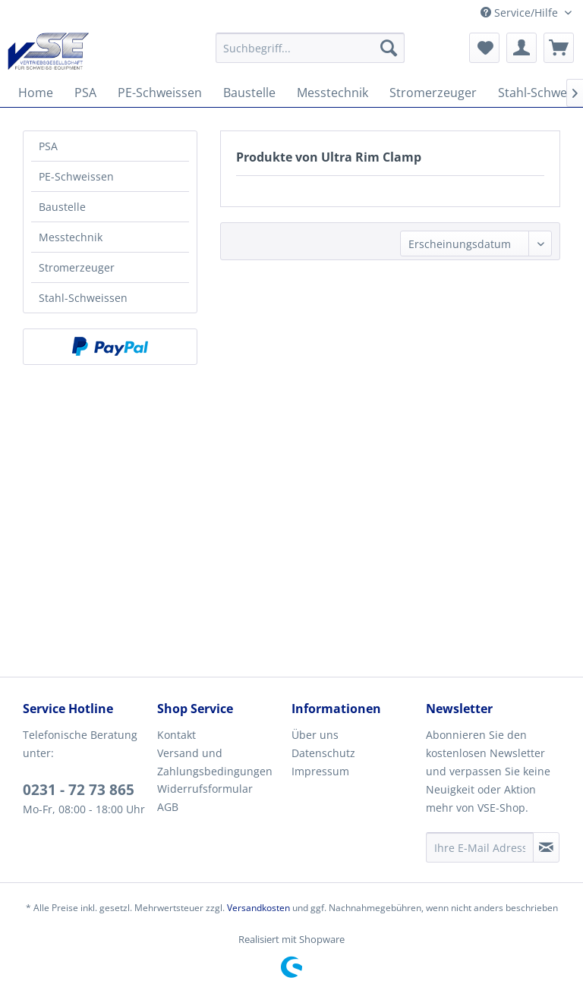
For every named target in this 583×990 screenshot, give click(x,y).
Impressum (320, 771)
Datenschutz (323, 753)
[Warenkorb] (559, 48)
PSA (48, 146)
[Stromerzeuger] (433, 92)
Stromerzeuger (77, 267)
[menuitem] (310, 48)
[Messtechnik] (332, 92)
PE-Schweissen (76, 176)
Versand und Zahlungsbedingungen (215, 762)
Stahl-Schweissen (83, 298)
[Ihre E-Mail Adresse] (480, 847)
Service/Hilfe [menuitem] (521, 12)
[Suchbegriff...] (310, 48)
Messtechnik (70, 237)
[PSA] (85, 92)
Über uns (315, 735)
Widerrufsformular (205, 788)
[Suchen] (389, 48)
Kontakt (176, 735)
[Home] (36, 92)
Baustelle (62, 207)
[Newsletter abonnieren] (546, 847)
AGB (167, 807)
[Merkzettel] (484, 48)
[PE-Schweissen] (160, 92)
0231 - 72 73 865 (78, 790)
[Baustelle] (249, 92)
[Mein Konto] (521, 48)
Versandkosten (258, 907)
